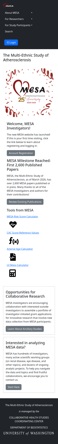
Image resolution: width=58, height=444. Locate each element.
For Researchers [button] (14, 19)
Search (9, 31)
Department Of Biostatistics (29, 427)
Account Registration (21, 153)
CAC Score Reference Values (23, 238)
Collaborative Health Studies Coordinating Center (29, 419)
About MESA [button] (12, 12)
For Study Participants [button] (17, 25)
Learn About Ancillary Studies (25, 329)
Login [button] (11, 42)
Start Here (13, 387)
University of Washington (29, 434)
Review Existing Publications (25, 201)
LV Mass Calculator (18, 270)
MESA (22, 5)
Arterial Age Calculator (20, 254)
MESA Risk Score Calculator (22, 221)
